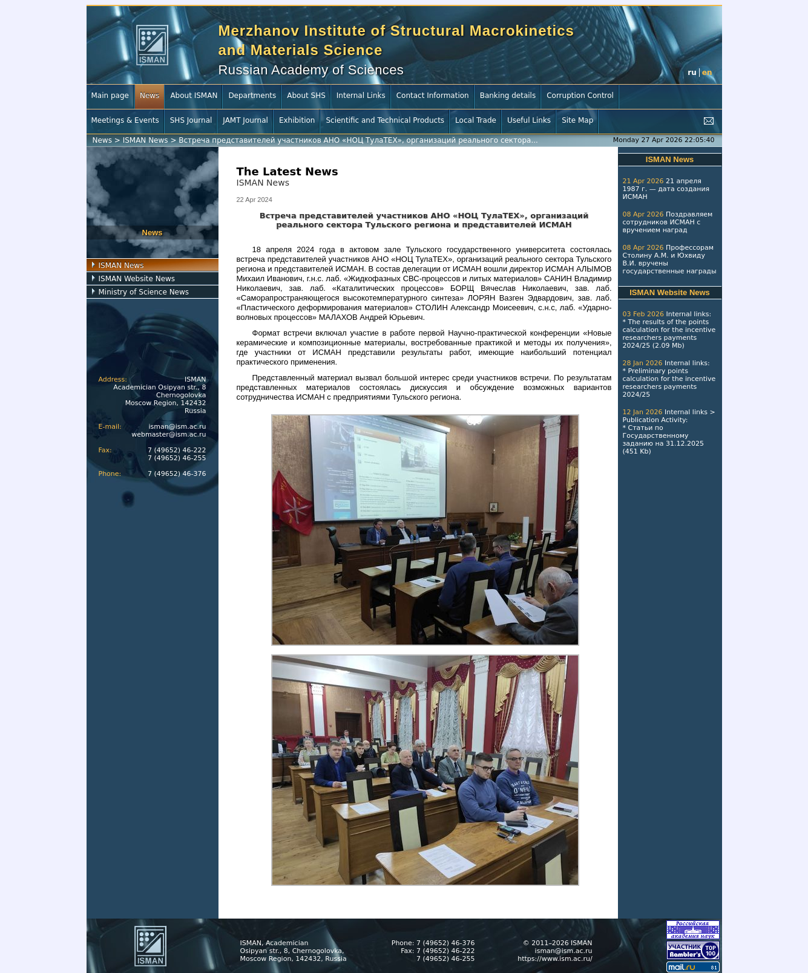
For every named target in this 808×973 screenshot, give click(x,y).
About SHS (306, 95)
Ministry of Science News (144, 292)
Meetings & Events (125, 120)
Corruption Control (580, 95)
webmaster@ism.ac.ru (168, 434)
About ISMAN (193, 95)
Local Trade (475, 120)
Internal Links (361, 95)
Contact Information (432, 95)
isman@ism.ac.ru (177, 427)
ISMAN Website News (137, 279)
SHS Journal (191, 120)
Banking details (508, 95)
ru (692, 72)
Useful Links (529, 120)
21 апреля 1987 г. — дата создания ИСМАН (666, 189)
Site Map (577, 120)
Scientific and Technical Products (385, 120)
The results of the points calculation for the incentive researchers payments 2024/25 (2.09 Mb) (669, 334)
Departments (252, 95)
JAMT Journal (245, 120)
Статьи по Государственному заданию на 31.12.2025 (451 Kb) (663, 439)
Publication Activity (654, 420)
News (149, 95)
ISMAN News (145, 140)
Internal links (687, 314)
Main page (110, 95)
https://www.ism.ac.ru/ (554, 959)
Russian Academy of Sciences (311, 69)
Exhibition (297, 120)
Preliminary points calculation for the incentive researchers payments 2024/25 (669, 383)
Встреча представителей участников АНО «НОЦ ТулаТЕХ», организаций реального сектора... (358, 140)
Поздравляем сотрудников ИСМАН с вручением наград (668, 222)
